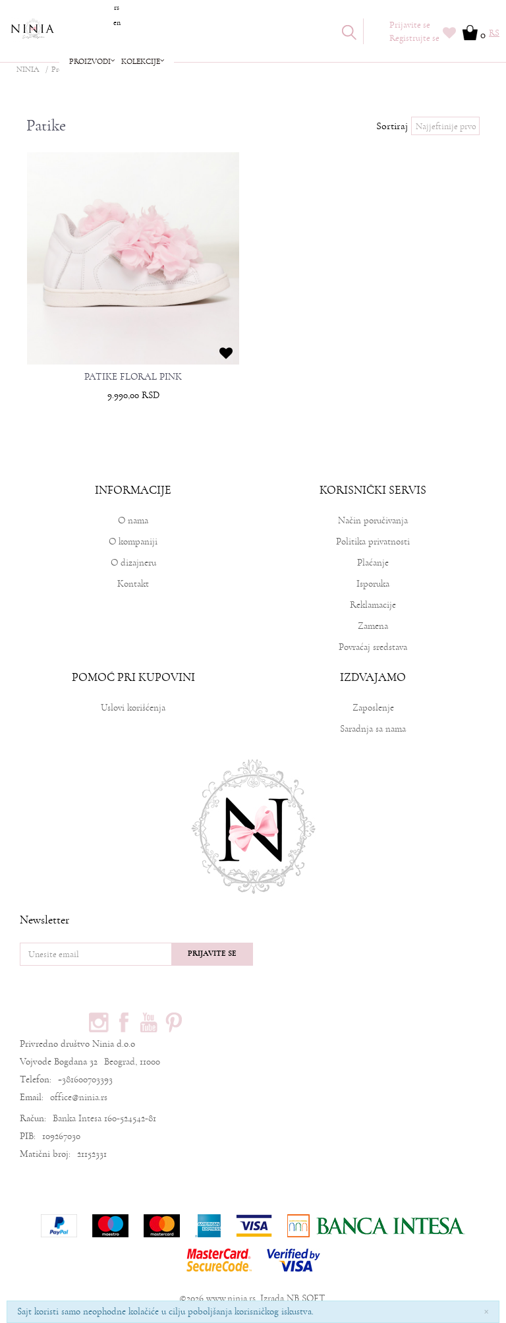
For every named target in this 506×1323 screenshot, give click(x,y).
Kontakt (133, 583)
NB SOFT (306, 1298)
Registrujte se (414, 38)
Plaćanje (373, 562)
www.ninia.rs (231, 1298)
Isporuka (372, 583)
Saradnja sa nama (373, 728)
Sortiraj (392, 125)
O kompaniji (133, 541)
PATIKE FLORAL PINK (133, 377)
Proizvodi (66, 69)
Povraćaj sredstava (373, 647)
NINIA (27, 69)
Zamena (373, 626)
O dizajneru (133, 562)
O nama (133, 520)
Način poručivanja (373, 520)
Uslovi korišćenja (133, 707)
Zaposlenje (373, 707)
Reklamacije (373, 605)
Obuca (104, 69)
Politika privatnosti (373, 541)
